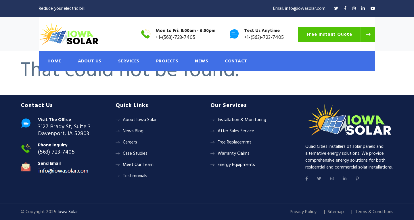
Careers (130, 142)
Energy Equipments (236, 164)
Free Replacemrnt (234, 142)
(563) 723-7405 (56, 152)
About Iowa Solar (140, 119)
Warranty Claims (234, 153)
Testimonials (135, 176)
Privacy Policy (303, 212)
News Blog (133, 131)
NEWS (201, 61)
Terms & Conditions (374, 212)
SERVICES (128, 61)
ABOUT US (89, 61)
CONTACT (236, 61)
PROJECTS (167, 61)
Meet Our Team (138, 164)
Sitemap (336, 212)
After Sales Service (236, 131)
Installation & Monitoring (242, 119)
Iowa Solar (67, 212)
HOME (54, 61)
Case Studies (135, 153)
